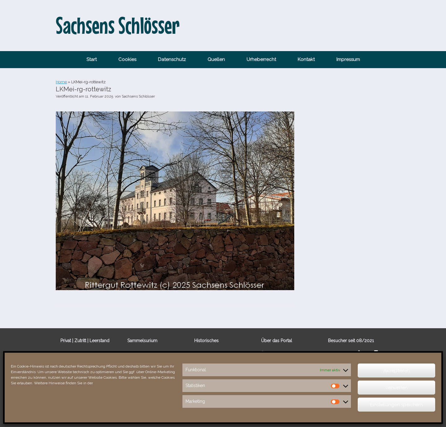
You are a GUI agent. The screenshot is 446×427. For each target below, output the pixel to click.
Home (61, 82)
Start (91, 59)
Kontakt (306, 59)
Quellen (216, 59)
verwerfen (397, 387)
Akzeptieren (396, 370)
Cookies (127, 59)
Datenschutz (172, 59)
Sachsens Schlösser (138, 96)
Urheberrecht (261, 59)
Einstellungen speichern (396, 404)
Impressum (348, 59)
